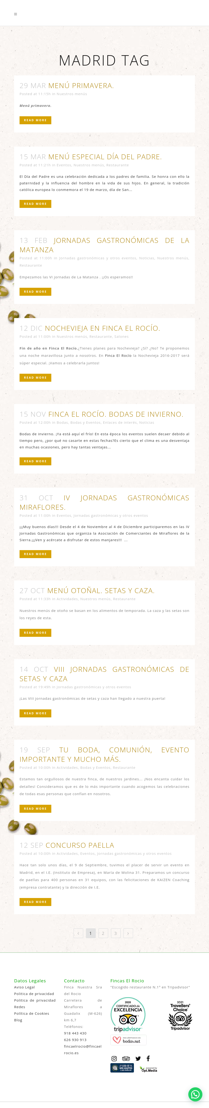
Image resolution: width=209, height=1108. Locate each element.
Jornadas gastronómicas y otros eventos (98, 258)
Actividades (67, 598)
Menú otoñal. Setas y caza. (101, 590)
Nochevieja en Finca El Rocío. (103, 328)
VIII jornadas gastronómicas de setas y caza (104, 673)
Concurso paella (80, 845)
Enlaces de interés (120, 422)
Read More (35, 120)
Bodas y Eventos (85, 422)
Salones (121, 336)
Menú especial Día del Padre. (105, 156)
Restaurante (117, 165)
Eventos (64, 165)
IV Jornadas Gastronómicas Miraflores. (104, 502)
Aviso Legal (24, 987)
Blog (18, 1020)
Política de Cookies (31, 1013)
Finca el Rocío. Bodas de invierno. (116, 414)
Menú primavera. (81, 85)
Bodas (62, 422)
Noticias (146, 258)
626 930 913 (75, 1039)
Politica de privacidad (34, 993)
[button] (195, 1094)
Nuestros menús (72, 93)
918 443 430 (75, 1033)
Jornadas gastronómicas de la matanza (104, 244)
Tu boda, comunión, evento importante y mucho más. (104, 754)
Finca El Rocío (118, 355)
